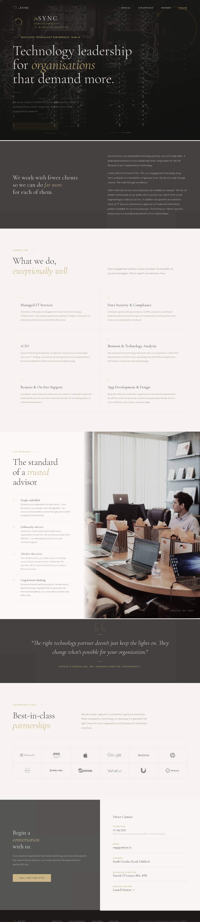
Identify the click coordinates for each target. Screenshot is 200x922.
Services (125, 8)
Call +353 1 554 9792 (32, 880)
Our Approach (145, 8)
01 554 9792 (119, 832)
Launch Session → (124, 892)
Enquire (183, 8)
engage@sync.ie (122, 850)
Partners (166, 8)
